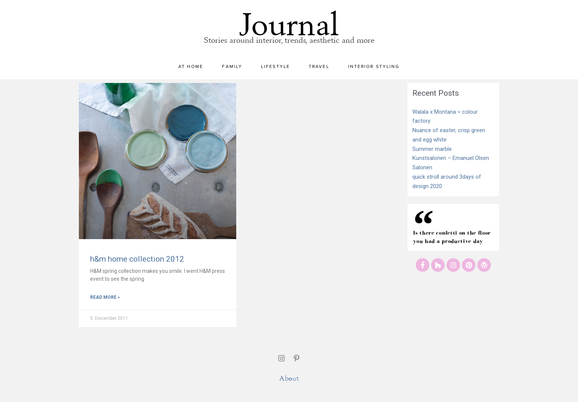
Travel (321, 66)
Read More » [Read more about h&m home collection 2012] (105, 297)
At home (192, 66)
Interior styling (374, 66)
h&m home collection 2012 (137, 258)
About (289, 378)
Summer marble (432, 149)
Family (234, 66)
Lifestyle (277, 66)
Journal (289, 20)
